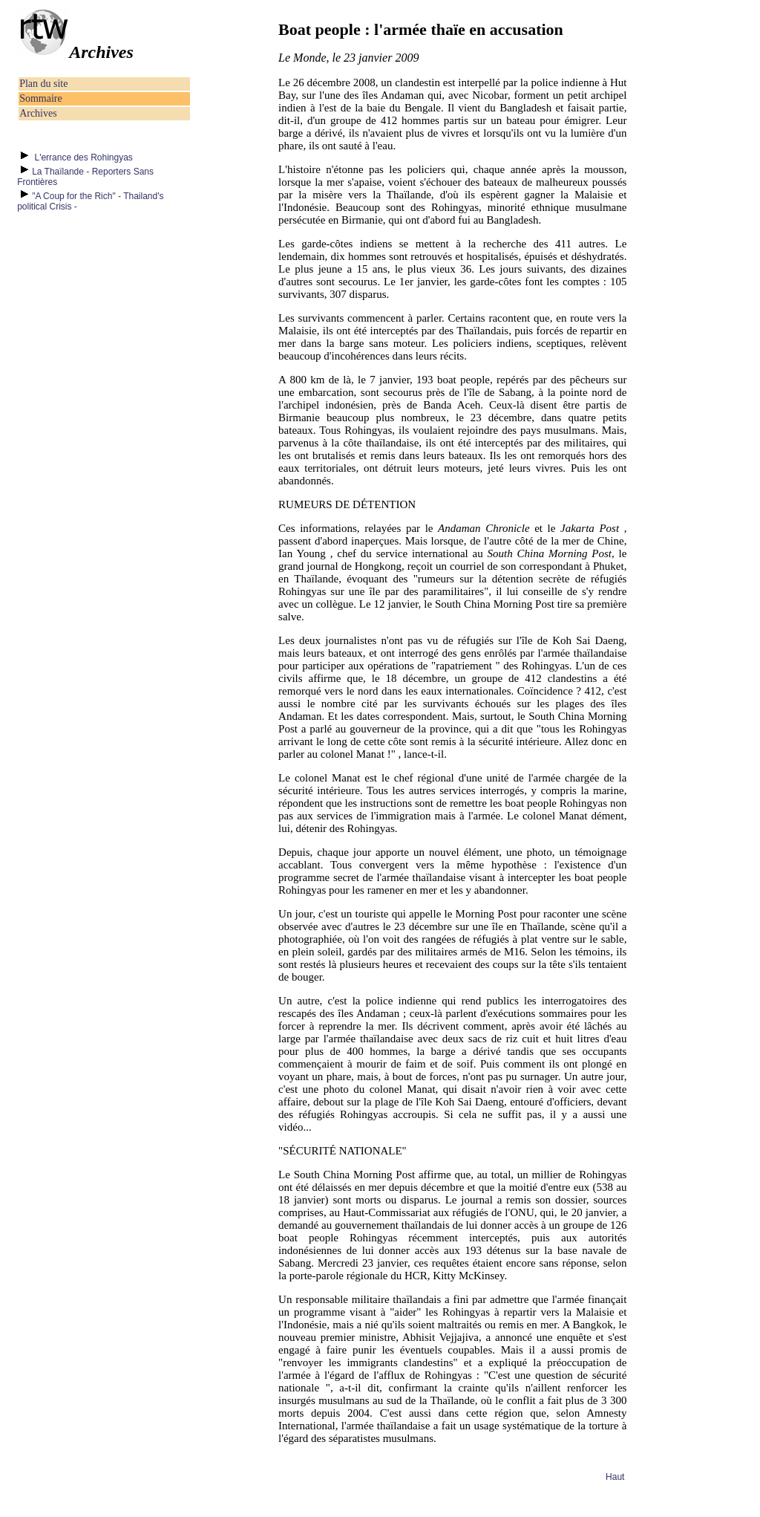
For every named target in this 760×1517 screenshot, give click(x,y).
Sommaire (40, 98)
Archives (38, 113)
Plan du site (43, 83)
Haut (615, 1477)
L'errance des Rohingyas (82, 157)
